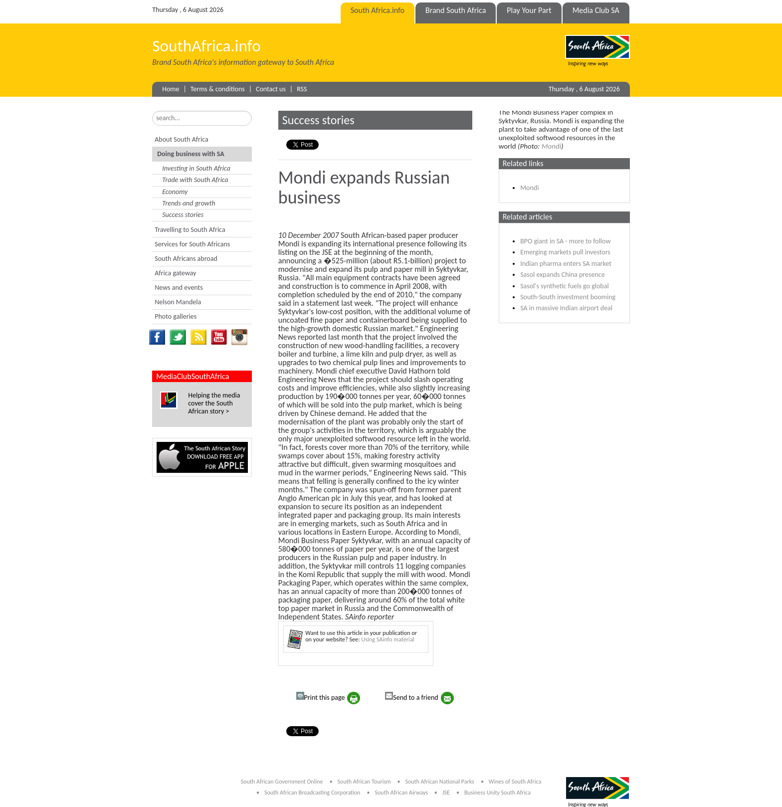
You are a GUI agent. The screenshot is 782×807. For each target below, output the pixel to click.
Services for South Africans (192, 244)
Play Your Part (529, 10)
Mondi (551, 146)
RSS (302, 89)
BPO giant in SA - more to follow (565, 241)
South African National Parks (439, 781)
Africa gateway (175, 273)
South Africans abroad (186, 258)
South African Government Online (282, 781)
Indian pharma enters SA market (565, 263)
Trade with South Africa (195, 180)
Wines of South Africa (515, 781)
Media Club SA (596, 10)
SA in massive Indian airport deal (566, 308)
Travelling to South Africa (190, 229)
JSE (446, 792)
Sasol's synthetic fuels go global (564, 286)
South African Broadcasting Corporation (312, 792)
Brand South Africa (455, 10)
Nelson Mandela (178, 302)
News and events (178, 287)
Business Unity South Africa (497, 792)
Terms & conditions (218, 89)
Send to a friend (411, 697)
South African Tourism (365, 781)
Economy (175, 192)
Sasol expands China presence (562, 274)
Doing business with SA (190, 154)
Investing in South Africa (196, 168)
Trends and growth (188, 203)
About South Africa (181, 139)
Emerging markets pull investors (565, 252)
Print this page (320, 697)
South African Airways (402, 792)
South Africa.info (377, 10)
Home (170, 89)
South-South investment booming (567, 297)
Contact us (271, 89)
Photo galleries (175, 316)
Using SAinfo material (387, 639)
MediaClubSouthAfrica (192, 376)
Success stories (182, 214)
